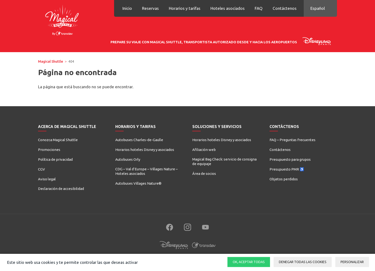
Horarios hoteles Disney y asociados (144, 150)
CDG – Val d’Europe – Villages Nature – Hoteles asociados (146, 171)
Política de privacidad (55, 159)
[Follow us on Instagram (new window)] (187, 227)
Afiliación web (204, 150)
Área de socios (204, 173)
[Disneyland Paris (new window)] (174, 250)
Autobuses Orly (127, 159)
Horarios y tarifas (184, 8)
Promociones (49, 150)
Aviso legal (47, 179)
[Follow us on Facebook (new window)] (169, 227)
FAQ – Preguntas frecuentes (292, 140)
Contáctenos (285, 8)
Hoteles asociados (227, 8)
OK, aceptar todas (249, 262)
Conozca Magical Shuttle (58, 140)
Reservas (150, 8)
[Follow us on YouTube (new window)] (205, 227)
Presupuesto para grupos (290, 159)
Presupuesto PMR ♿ (287, 169)
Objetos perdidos (284, 179)
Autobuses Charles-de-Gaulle (139, 140)
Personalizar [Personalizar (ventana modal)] (352, 262)
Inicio (127, 8)
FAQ (259, 8)
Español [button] (317, 8)
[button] (320, 8)
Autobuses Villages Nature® (138, 183)
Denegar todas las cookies (302, 262)
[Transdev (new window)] (204, 250)
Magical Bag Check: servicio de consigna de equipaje (224, 161)
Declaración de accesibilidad (61, 189)
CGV (41, 169)
